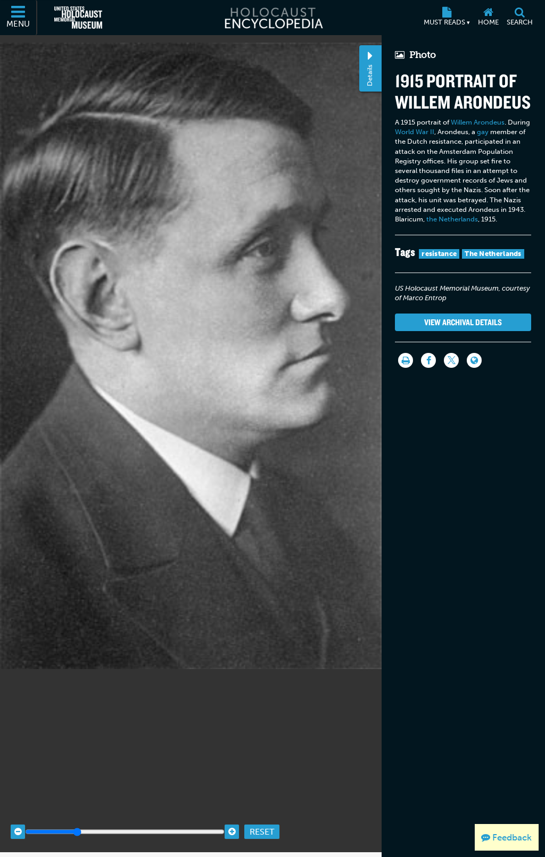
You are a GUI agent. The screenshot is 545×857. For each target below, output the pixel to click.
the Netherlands (452, 219)
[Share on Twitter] (451, 360)
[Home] (488, 17)
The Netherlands (493, 254)
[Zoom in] (232, 820)
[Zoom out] (18, 820)
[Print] (405, 360)
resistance (439, 254)
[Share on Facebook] (428, 360)
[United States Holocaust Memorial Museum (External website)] (78, 17)
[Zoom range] (125, 820)
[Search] (519, 17)
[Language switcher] (474, 360)
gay (483, 132)
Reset (262, 820)
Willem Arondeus (478, 122)
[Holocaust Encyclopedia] (272, 17)
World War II (414, 132)
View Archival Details (463, 322)
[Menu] (18, 17)
